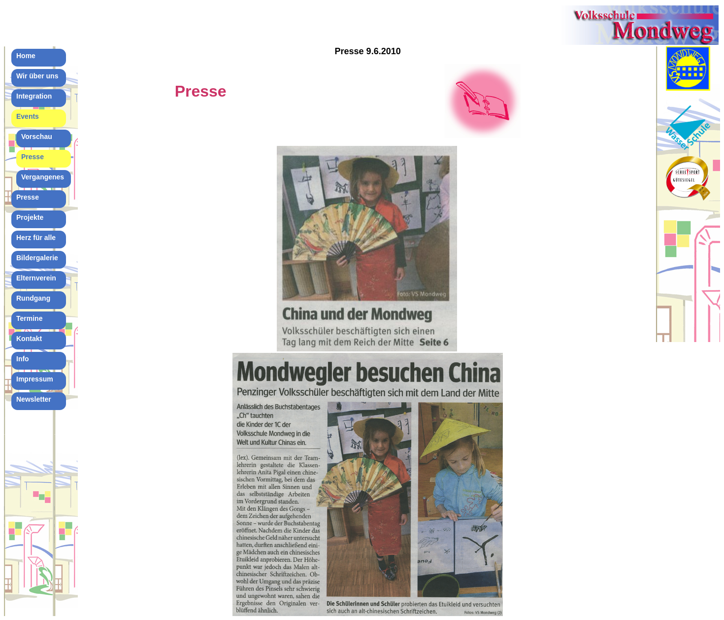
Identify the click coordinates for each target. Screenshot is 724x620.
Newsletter (33, 399)
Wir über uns (37, 76)
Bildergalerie (37, 258)
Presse (32, 157)
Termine (29, 318)
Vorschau (36, 136)
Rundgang (33, 298)
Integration (34, 96)
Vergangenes (42, 177)
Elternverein (36, 278)
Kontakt (29, 339)
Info (22, 359)
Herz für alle (36, 237)
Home (25, 56)
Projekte (29, 217)
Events (27, 116)
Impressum (34, 379)
